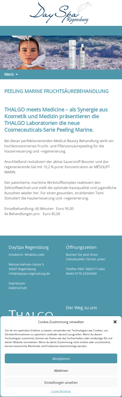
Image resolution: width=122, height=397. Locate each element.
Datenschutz (18, 288)
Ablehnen (61, 370)
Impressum (17, 283)
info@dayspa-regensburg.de (29, 273)
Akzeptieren (61, 358)
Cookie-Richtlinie (61, 391)
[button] (115, 322)
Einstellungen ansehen (61, 382)
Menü (9, 74)
